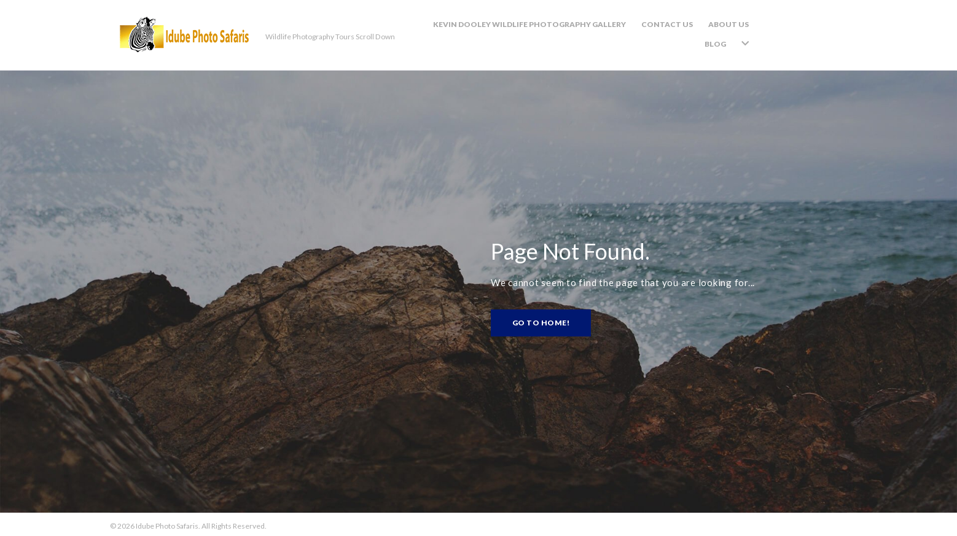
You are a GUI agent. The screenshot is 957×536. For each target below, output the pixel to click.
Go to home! (540, 320)
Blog (801, 32)
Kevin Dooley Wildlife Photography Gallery (555, 32)
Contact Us (693, 32)
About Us (755, 32)
